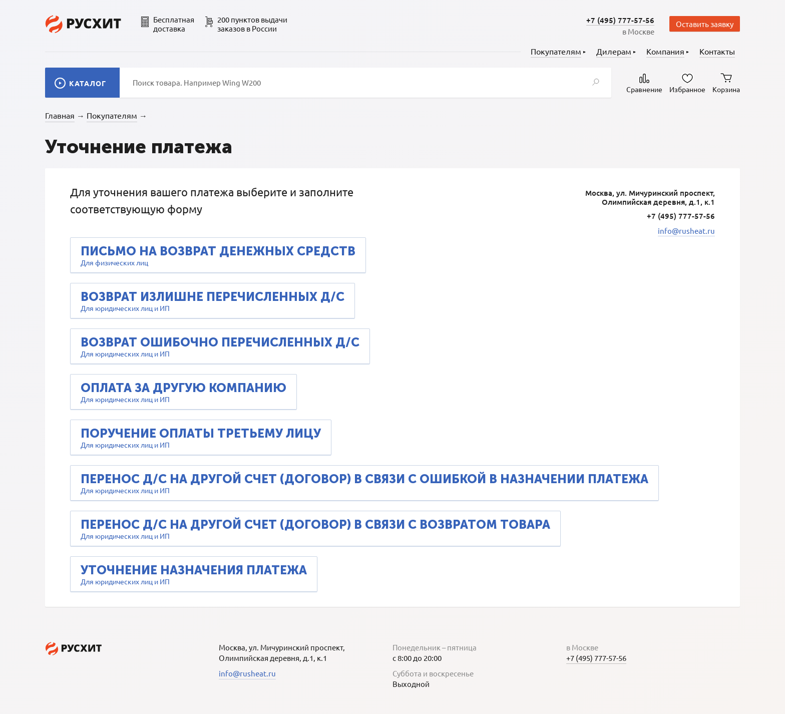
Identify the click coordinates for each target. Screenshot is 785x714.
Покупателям (112, 115)
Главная (60, 115)
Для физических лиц (218, 255)
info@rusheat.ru (686, 230)
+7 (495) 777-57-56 (620, 20)
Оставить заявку (704, 24)
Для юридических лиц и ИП (212, 300)
